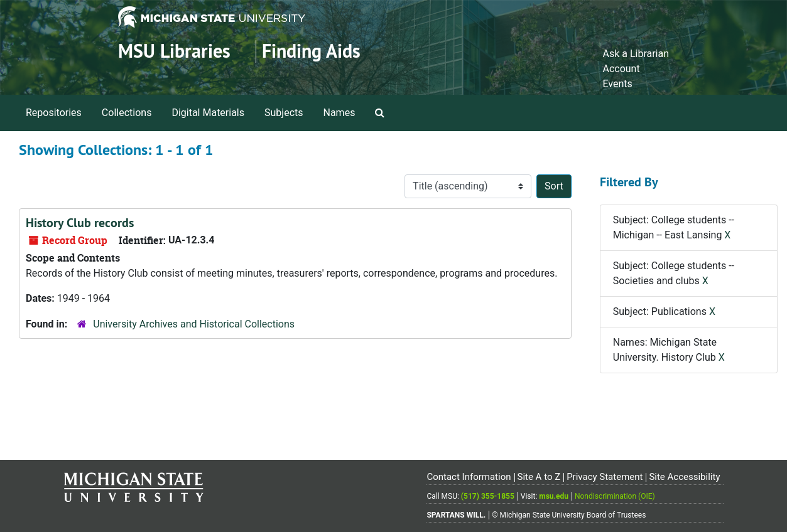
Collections (127, 113)
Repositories (54, 113)
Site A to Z (538, 476)
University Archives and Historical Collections (194, 324)
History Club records (80, 223)
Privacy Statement (605, 476)
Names (339, 113)
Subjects (283, 113)
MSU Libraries (174, 51)
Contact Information (468, 476)
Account (620, 69)
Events (617, 84)
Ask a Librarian (635, 54)
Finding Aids (311, 51)
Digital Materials (207, 113)
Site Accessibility (684, 476)
